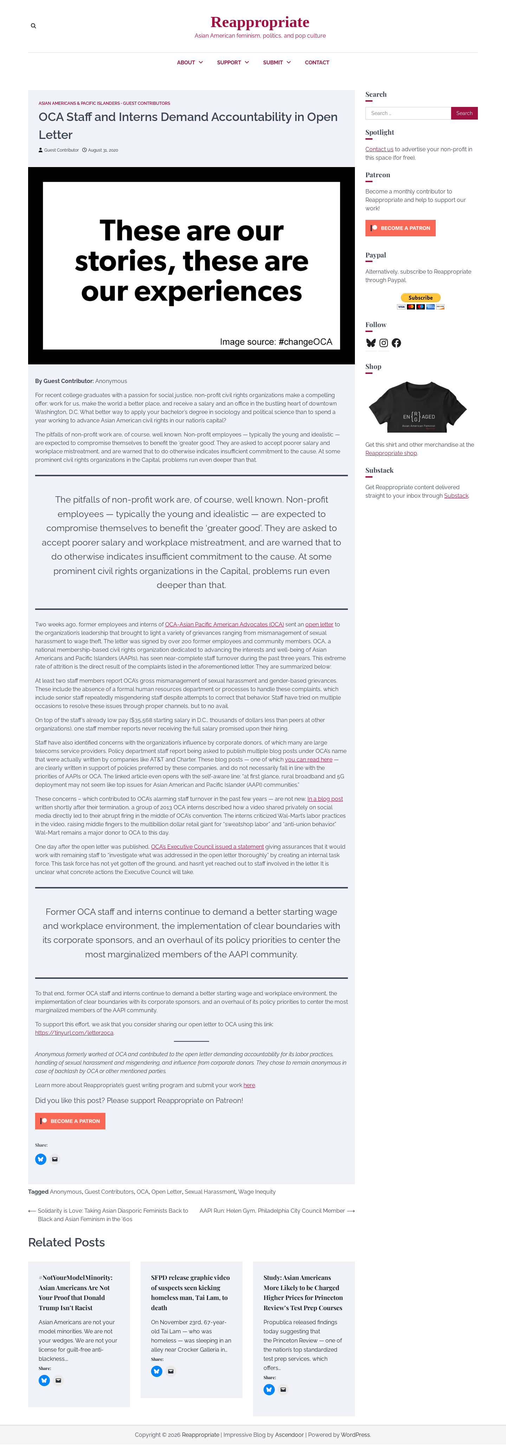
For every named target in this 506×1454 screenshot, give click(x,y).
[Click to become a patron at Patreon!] (70, 1130)
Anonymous (66, 1191)
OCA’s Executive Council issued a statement (207, 846)
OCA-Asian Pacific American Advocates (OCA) (224, 624)
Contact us (379, 149)
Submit (273, 62)
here (249, 1085)
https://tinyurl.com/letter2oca (74, 1032)
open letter (319, 624)
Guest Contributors (160, 103)
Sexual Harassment (210, 1191)
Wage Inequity (257, 1191)
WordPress (355, 1444)
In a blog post (325, 798)
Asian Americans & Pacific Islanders (84, 103)
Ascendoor (289, 1444)
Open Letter (166, 1191)
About (186, 62)
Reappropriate (259, 22)
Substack (456, 495)
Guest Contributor (60, 149)
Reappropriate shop (391, 453)
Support (229, 62)
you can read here (308, 759)
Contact (317, 62)
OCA (143, 1191)
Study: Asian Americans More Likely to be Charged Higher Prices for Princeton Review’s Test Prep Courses (300, 1296)
